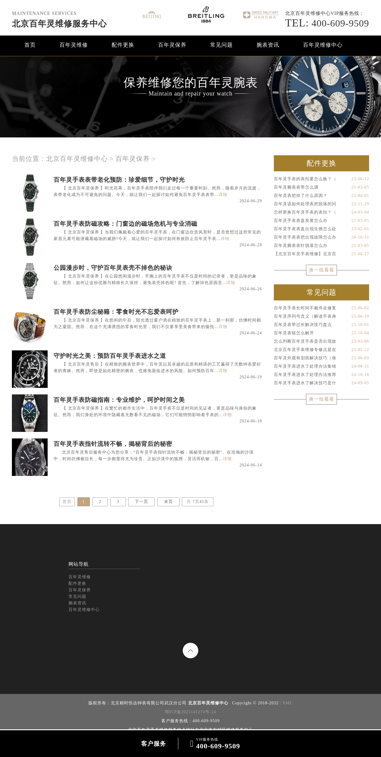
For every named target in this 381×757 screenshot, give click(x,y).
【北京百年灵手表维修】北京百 (321, 254)
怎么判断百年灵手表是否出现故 (321, 341)
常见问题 (221, 45)
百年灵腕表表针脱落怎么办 (321, 246)
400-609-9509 (327, 23)
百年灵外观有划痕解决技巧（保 (321, 358)
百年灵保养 (172, 45)
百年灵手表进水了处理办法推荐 (321, 375)
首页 (30, 45)
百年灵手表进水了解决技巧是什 (321, 383)
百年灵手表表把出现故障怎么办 (321, 237)
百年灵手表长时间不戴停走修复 (321, 308)
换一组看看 (321, 269)
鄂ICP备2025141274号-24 (190, 712)
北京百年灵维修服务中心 (59, 23)
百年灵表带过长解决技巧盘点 (321, 325)
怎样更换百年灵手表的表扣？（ (321, 212)
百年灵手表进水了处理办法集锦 (321, 366)
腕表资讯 (268, 45)
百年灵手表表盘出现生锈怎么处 (321, 229)
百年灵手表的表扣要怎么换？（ (321, 179)
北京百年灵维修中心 (77, 158)
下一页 (141, 501)
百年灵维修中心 (323, 45)
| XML (286, 703)
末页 (168, 501)
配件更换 (123, 45)
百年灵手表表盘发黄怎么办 (321, 221)
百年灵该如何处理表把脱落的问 (321, 204)
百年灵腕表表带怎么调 (321, 187)
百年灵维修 (74, 45)
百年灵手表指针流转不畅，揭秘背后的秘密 (113, 444)
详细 (222, 194)
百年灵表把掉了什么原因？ (321, 196)
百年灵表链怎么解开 (321, 333)
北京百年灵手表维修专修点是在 (321, 350)
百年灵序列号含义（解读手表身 (321, 316)
